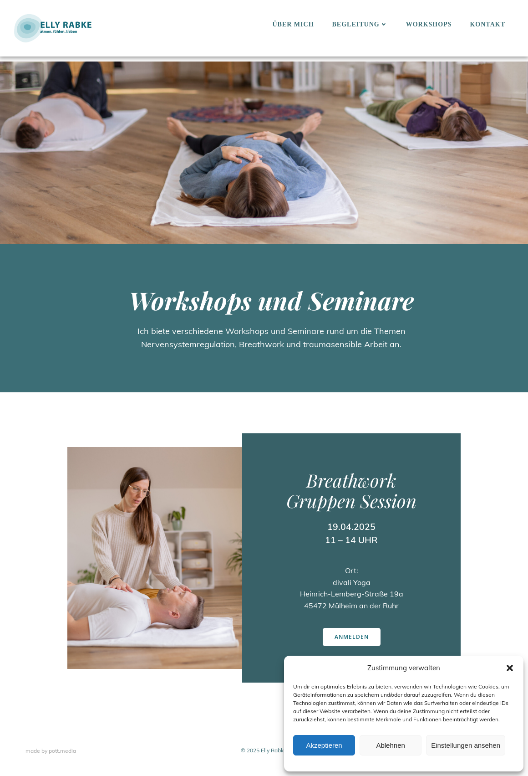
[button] (509, 668)
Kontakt (487, 24)
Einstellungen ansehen (465, 745)
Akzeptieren (324, 745)
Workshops (429, 24)
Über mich (293, 24)
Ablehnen (390, 745)
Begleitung (360, 24)
